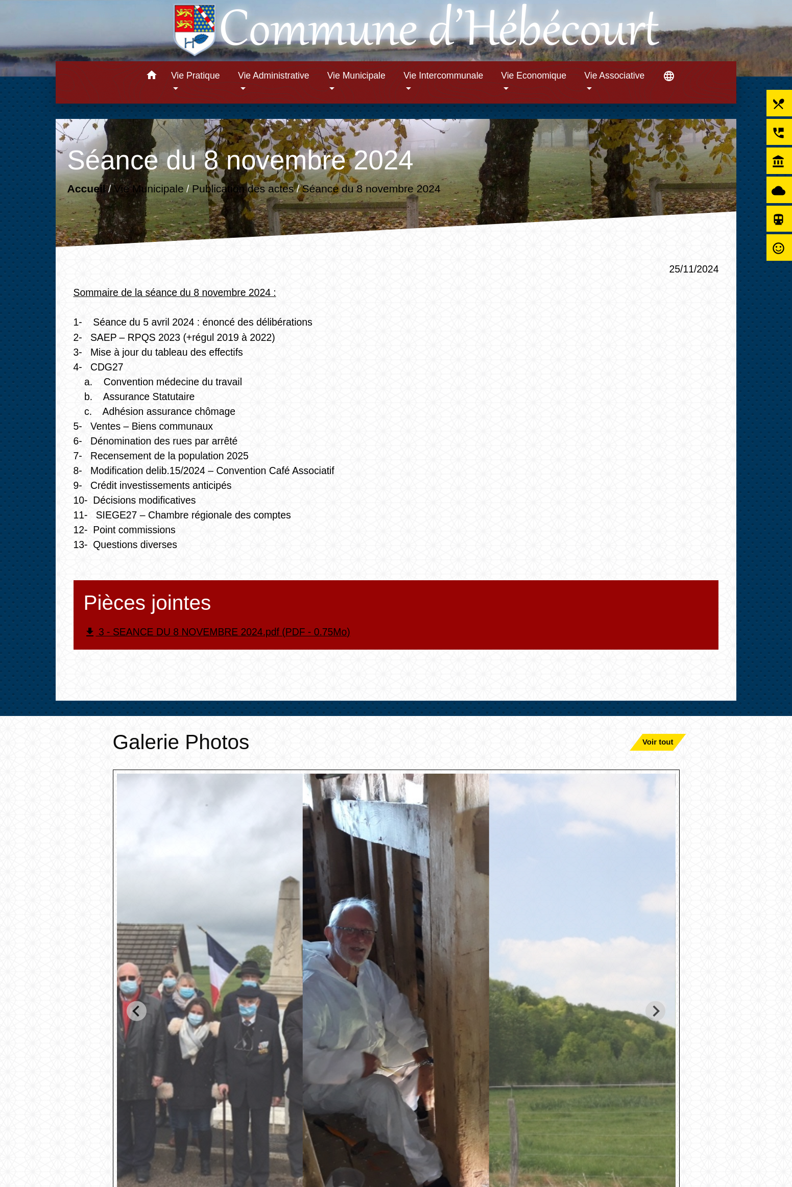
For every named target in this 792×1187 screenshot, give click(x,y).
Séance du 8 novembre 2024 (371, 188)
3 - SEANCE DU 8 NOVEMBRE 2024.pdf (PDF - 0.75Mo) (217, 632)
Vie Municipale (148, 188)
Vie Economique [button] (533, 75)
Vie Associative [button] (614, 75)
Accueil (86, 188)
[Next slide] (655, 1011)
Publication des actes (242, 188)
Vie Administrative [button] (273, 75)
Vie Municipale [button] (356, 75)
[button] (151, 76)
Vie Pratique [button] (195, 75)
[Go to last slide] (137, 1011)
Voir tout (658, 741)
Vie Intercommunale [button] (443, 75)
